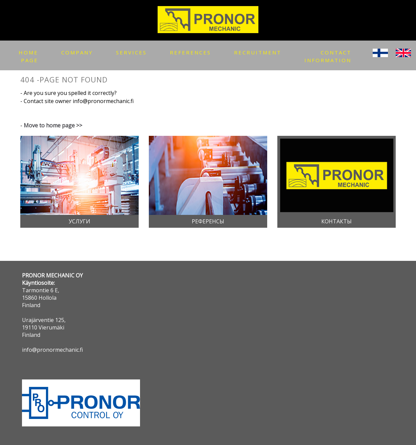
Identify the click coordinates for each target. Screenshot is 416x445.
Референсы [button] (208, 221)
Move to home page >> (53, 125)
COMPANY (77, 52)
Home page (28, 56)
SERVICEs (131, 52)
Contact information (327, 56)
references (190, 52)
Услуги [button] (79, 221)
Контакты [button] (336, 221)
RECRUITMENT (257, 52)
